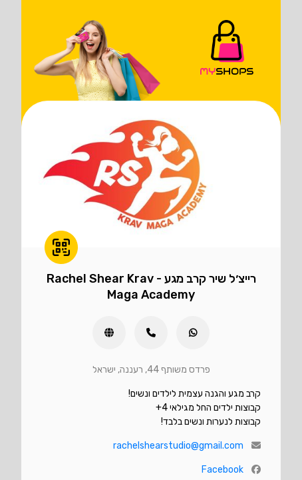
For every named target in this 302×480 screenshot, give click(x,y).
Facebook (222, 469)
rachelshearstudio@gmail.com (178, 445)
